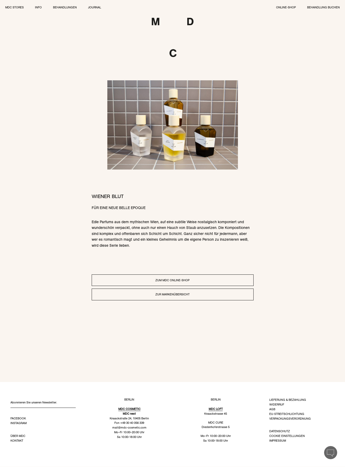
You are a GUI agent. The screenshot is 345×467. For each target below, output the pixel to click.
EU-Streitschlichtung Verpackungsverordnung (290, 416)
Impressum (277, 441)
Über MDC (17, 436)
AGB (272, 409)
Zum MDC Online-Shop (172, 280)
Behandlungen (65, 7)
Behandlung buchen (323, 7)
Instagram (18, 423)
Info (38, 7)
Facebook (18, 418)
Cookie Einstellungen (287, 436)
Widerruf (276, 405)
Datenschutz (279, 432)
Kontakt (16, 441)
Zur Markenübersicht (172, 294)
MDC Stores (14, 7)
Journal (94, 7)
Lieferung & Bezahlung (287, 400)
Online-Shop (286, 7)
